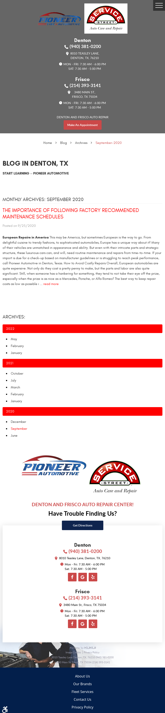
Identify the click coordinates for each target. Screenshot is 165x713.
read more (51, 284)
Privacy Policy (91, 652)
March (15, 387)
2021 (9, 363)
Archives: (14, 317)
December (18, 422)
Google (82, 577)
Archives (81, 143)
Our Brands (82, 684)
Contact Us (82, 699)
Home (47, 143)
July (13, 380)
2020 (10, 411)
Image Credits (74, 652)
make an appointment (82, 125)
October (17, 373)
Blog (63, 143)
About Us (82, 676)
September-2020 (109, 143)
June (14, 435)
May (14, 339)
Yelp (93, 577)
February (17, 346)
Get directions (82, 525)
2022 (10, 329)
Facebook (72, 577)
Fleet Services (82, 691)
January (16, 353)
